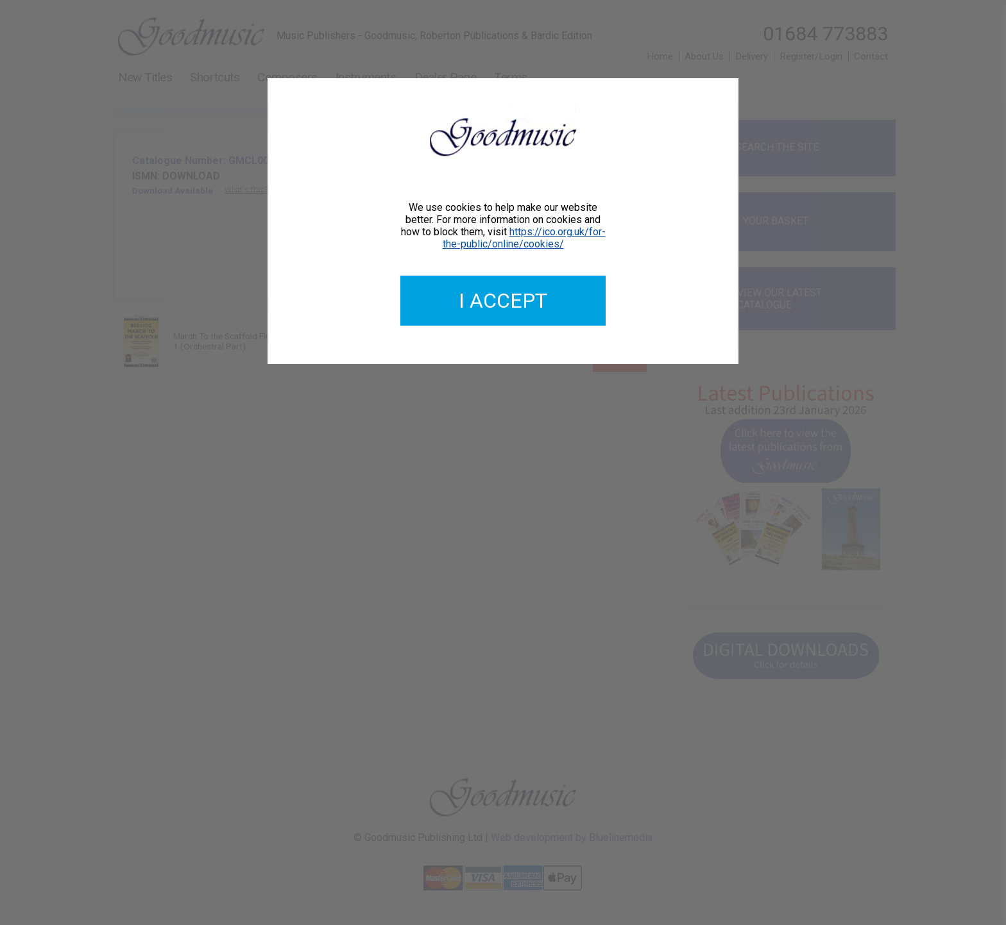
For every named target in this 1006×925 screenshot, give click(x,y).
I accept (503, 300)
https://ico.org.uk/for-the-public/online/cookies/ (524, 238)
